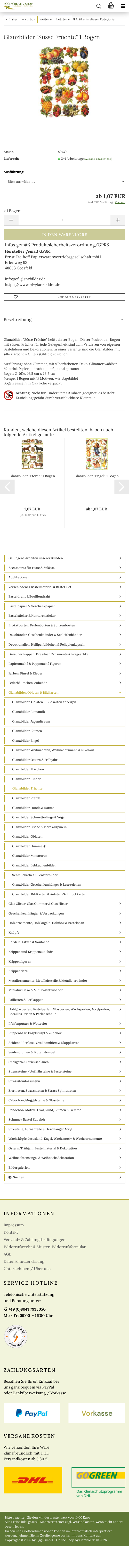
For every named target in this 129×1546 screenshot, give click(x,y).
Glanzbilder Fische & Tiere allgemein (39, 827)
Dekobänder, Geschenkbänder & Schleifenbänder (45, 635)
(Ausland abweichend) (98, 158)
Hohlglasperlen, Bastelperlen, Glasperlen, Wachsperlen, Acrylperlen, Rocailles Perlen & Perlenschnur (59, 1011)
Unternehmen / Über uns (27, 1268)
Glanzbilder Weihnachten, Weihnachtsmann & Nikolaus (53, 750)
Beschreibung (18, 319)
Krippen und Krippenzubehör (30, 952)
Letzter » (63, 19)
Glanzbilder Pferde (26, 798)
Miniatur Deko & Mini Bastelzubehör (35, 990)
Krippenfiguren (19, 961)
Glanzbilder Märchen (28, 769)
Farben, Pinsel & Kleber (25, 673)
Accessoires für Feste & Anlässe (31, 568)
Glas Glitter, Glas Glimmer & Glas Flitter (38, 904)
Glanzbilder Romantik (28, 712)
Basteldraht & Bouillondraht (29, 596)
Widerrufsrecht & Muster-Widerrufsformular (45, 1246)
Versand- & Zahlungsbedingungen (34, 1239)
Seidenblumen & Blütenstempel (31, 1052)
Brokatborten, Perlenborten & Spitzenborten (41, 625)
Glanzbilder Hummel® (29, 846)
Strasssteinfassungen (24, 1081)
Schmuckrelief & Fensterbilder (35, 875)
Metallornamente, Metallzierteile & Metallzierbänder (47, 981)
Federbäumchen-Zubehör (27, 683)
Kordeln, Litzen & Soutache (28, 942)
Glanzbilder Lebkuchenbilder (34, 865)
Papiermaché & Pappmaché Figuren (34, 664)
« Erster (12, 19)
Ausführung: (14, 172)
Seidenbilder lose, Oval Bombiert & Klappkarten (44, 1043)
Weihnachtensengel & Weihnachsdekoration (41, 1158)
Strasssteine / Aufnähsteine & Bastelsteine (40, 1071)
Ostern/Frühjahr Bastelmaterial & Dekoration (42, 1148)
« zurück (28, 19)
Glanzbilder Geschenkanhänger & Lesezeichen (46, 884)
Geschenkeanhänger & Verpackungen (36, 913)
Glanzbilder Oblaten (27, 836)
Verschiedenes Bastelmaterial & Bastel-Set (39, 587)
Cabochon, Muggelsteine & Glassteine (36, 1100)
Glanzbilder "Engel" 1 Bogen (96, 476)
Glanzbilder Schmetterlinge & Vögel (38, 817)
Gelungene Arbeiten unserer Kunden (35, 558)
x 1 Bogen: (12, 210)
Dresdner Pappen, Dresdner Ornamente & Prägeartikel (48, 654)
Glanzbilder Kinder (26, 779)
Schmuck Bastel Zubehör (27, 1119)
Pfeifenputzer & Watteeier (27, 1024)
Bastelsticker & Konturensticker (32, 616)
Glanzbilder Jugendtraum (31, 721)
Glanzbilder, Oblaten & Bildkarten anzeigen (44, 702)
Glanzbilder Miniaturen (29, 856)
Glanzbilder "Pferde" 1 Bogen (32, 476)
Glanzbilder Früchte (27, 788)
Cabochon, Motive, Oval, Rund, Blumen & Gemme (44, 1110)
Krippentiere (18, 971)
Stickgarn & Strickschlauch (28, 1062)
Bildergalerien (19, 1167)
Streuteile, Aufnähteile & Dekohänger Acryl (40, 1129)
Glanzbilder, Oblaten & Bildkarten (33, 692)
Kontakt (11, 1232)
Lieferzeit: (11, 159)
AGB (7, 1254)
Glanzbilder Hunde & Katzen (33, 808)
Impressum (14, 1224)
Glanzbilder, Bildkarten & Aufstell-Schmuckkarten (49, 894)
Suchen (16, 1177)
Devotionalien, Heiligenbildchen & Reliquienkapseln (46, 644)
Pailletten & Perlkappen (25, 1000)
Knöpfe (13, 933)
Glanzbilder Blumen (27, 731)
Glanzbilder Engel (25, 741)
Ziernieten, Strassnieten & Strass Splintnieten (42, 1091)
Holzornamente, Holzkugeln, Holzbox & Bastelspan (46, 923)
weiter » (46, 19)
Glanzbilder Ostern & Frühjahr (34, 760)
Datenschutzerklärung (24, 1261)
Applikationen (18, 577)
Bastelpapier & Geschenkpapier (31, 606)
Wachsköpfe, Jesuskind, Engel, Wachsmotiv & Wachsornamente (55, 1139)
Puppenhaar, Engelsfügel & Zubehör (35, 1033)
